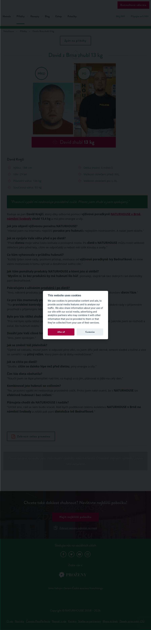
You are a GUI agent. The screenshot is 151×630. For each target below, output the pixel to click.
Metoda (7, 16)
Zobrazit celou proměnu (31, 436)
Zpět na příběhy (75, 41)
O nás (10, 621)
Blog (47, 16)
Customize (90, 331)
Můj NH (120, 16)
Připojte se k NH (139, 16)
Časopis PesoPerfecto (38, 621)
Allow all (61, 331)
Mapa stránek (110, 621)
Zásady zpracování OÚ (132, 621)
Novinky (19, 621)
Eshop (58, 16)
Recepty (34, 16)
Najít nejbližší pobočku (75, 517)
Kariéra (72, 621)
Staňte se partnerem (89, 621)
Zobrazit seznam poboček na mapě (75, 528)
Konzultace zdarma (133, 5)
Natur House (75, 5)
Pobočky (72, 16)
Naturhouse (8, 31)
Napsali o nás (59, 621)
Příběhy (20, 16)
